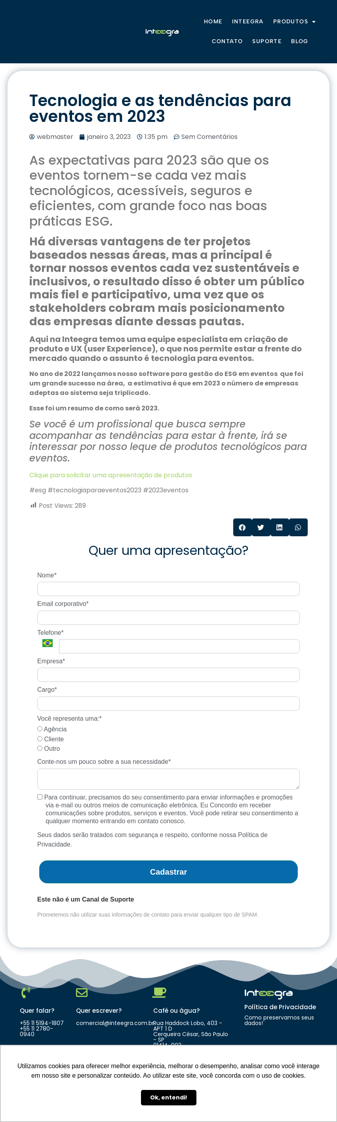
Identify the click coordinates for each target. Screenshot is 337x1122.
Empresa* (51, 661)
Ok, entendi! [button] (168, 1097)
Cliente (50, 739)
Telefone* (50, 632)
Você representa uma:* (69, 718)
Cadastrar (168, 872)
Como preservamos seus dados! (279, 1020)
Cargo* (47, 689)
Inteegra (248, 21)
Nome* (47, 575)
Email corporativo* (63, 603)
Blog (299, 41)
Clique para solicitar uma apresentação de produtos (110, 475)
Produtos (294, 21)
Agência (52, 729)
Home (213, 21)
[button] (242, 527)
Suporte (267, 41)
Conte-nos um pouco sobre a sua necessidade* (104, 761)
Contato (227, 41)
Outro (48, 748)
